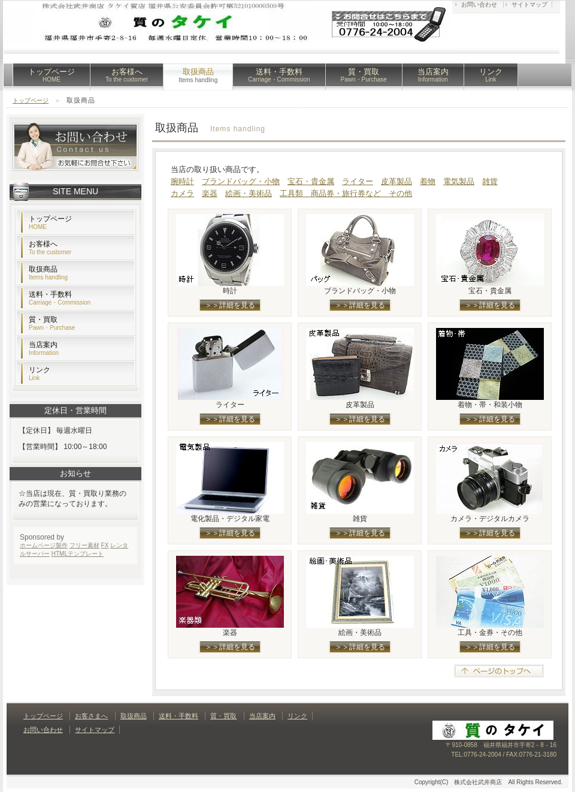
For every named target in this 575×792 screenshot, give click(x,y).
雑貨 (490, 181)
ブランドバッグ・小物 (241, 181)
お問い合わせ (479, 4)
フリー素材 (84, 545)
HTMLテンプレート (78, 553)
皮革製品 (396, 181)
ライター (357, 181)
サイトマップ (529, 4)
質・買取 (364, 75)
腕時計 (182, 181)
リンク (491, 75)
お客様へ (126, 75)
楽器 (209, 193)
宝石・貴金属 (311, 181)
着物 (427, 181)
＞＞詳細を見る (230, 305)
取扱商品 (48, 273)
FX (105, 545)
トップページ (51, 75)
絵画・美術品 (248, 193)
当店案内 (433, 75)
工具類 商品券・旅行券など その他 (346, 193)
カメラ (182, 193)
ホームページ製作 (44, 545)
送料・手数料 (279, 75)
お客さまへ (91, 715)
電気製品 (458, 181)
